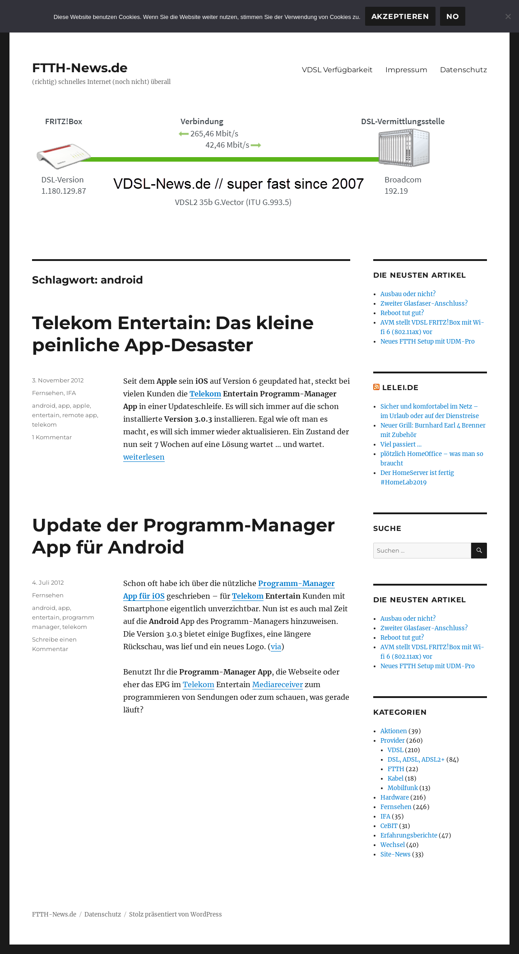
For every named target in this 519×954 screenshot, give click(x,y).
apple (81, 405)
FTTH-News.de (80, 67)
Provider (392, 741)
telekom (44, 424)
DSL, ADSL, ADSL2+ (416, 759)
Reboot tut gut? (402, 313)
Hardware (394, 797)
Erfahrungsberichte (408, 835)
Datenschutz (463, 69)
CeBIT (389, 826)
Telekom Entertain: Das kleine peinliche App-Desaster (173, 334)
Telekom (205, 393)
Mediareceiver (277, 684)
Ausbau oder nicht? (408, 294)
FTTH (396, 769)
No (452, 16)
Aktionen (393, 731)
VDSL (395, 750)
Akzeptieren (400, 16)
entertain (46, 415)
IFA (71, 392)
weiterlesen (144, 456)
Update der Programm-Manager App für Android (183, 536)
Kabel (395, 778)
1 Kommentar (52, 437)
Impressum (406, 69)
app (64, 405)
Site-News (395, 854)
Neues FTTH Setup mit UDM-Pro (427, 341)
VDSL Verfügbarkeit (337, 69)
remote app (79, 415)
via (276, 646)
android (44, 405)
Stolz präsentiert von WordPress (175, 914)
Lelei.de (400, 387)
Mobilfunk (403, 788)
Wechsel (392, 845)
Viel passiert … (401, 444)
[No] (507, 16)
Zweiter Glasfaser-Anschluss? (424, 303)
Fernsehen (48, 392)
